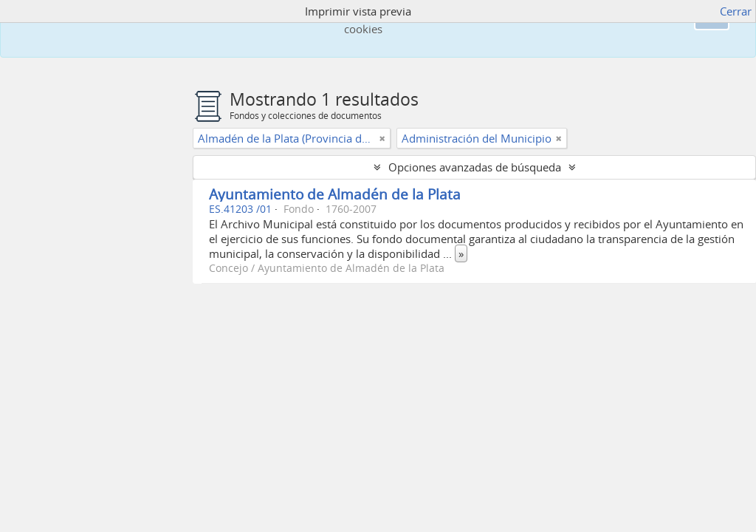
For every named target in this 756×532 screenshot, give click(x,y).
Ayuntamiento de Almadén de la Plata (335, 194)
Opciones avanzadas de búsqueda (474, 167)
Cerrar (736, 11)
